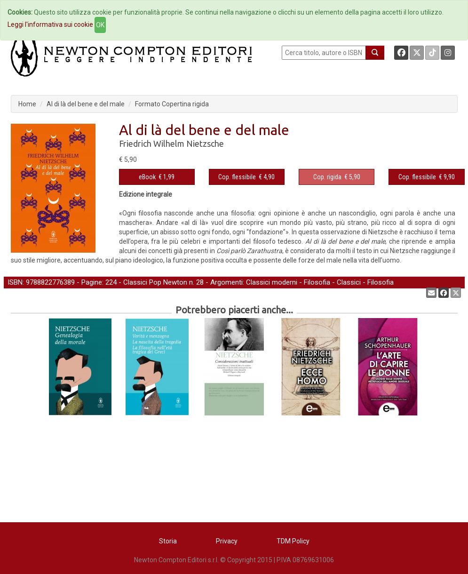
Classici (349, 282)
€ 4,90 (246, 177)
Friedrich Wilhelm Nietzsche (171, 143)
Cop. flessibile (237, 177)
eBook (147, 177)
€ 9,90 (426, 177)
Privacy (227, 541)
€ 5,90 (336, 177)
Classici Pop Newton (155, 282)
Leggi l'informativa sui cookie (50, 24)
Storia (168, 541)
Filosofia (317, 282)
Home (27, 104)
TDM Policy (293, 541)
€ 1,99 (157, 177)
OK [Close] (100, 25)
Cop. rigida (327, 177)
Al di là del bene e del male (86, 104)
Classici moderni (271, 282)
